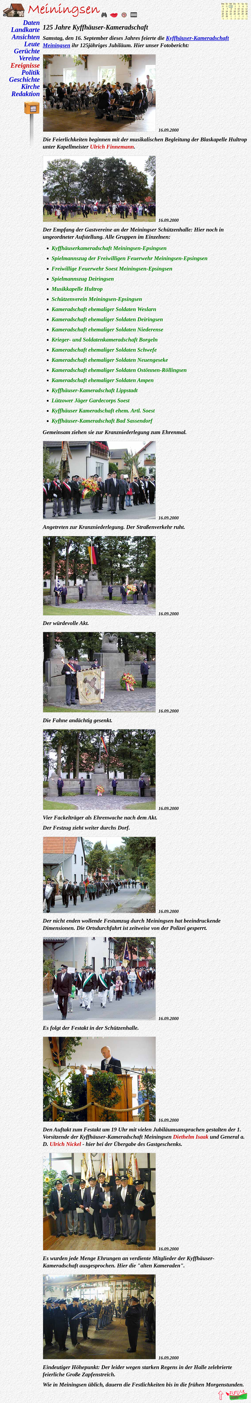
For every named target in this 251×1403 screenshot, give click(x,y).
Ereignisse (25, 65)
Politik (31, 72)
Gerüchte (27, 51)
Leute (32, 44)
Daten (31, 22)
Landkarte (25, 30)
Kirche (30, 86)
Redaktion (25, 94)
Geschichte (24, 79)
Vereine (29, 58)
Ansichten (26, 37)
